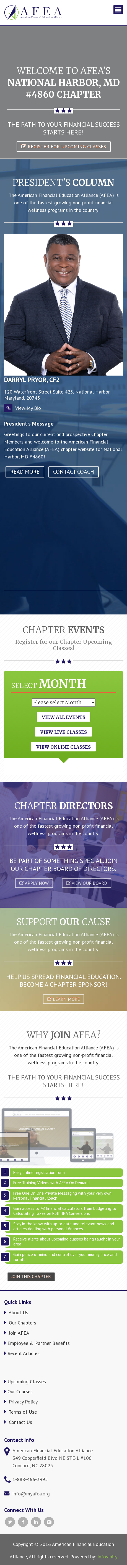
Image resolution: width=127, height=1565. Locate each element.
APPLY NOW (34, 883)
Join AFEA (16, 1333)
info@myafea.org (31, 1493)
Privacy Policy (21, 1401)
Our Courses (18, 1391)
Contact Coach (73, 471)
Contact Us (18, 1422)
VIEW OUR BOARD (86, 883)
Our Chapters (20, 1322)
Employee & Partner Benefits (37, 1343)
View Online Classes (63, 747)
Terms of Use (20, 1412)
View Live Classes (63, 732)
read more (25, 471)
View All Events (63, 717)
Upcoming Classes (25, 1381)
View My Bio (28, 408)
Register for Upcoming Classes (63, 146)
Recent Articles (22, 1353)
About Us (16, 1312)
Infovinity (107, 1556)
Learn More (63, 999)
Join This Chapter (31, 1276)
